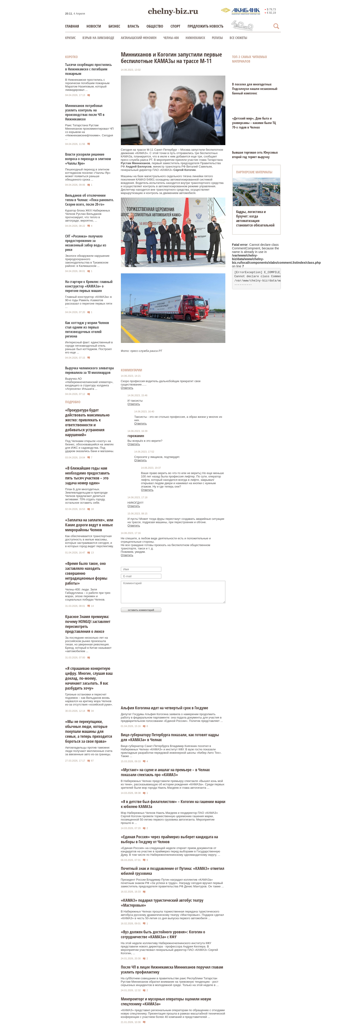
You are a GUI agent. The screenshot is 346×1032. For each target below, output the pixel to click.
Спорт (175, 26)
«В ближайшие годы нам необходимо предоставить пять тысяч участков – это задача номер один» (87, 475)
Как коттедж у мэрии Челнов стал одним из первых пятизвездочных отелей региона (87, 329)
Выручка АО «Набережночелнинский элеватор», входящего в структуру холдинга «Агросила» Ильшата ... (89, 383)
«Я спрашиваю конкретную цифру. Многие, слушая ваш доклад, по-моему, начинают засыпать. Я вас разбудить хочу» (89, 678)
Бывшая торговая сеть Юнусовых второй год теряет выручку (255, 154)
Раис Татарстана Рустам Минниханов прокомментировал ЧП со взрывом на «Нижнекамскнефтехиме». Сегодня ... (89, 132)
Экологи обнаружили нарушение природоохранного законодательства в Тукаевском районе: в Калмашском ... (87, 261)
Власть (133, 26)
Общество (154, 26)
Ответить (127, 388)
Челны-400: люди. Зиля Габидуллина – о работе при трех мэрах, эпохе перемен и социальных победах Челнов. (87, 594)
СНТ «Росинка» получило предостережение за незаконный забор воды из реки (85, 243)
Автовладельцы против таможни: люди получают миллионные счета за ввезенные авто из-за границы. (88, 751)
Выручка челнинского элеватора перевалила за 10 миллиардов (89, 370)
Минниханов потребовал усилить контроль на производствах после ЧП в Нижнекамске (84, 112)
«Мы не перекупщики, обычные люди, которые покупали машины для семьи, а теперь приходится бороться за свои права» (88, 731)
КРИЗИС (70, 37)
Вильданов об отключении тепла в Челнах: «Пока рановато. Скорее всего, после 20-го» (89, 200)
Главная (72, 26)
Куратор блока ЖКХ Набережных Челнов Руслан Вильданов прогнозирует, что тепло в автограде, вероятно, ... (87, 215)
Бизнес (114, 26)
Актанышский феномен (139, 37)
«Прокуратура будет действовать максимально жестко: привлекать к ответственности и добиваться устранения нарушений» (87, 422)
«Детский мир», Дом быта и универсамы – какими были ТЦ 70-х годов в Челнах (254, 122)
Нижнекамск (195, 37)
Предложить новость (205, 26)
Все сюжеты (238, 37)
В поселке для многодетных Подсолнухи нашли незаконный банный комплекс (254, 88)
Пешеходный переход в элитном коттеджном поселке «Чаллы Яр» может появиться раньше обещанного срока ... (88, 174)
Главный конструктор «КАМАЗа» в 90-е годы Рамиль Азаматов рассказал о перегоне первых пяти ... (88, 302)
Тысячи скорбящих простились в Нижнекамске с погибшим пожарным (88, 69)
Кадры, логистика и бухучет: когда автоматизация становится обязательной (255, 218)
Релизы (217, 37)
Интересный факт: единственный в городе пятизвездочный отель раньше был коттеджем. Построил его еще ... (89, 347)
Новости (93, 26)
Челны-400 (171, 37)
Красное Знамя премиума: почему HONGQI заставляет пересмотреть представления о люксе (87, 624)
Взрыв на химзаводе (98, 37)
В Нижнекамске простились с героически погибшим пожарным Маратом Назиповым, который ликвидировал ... (87, 84)
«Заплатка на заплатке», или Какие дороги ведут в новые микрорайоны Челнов (89, 524)
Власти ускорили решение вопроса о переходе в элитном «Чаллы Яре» (88, 159)
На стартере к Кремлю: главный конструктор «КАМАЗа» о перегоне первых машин (89, 286)
